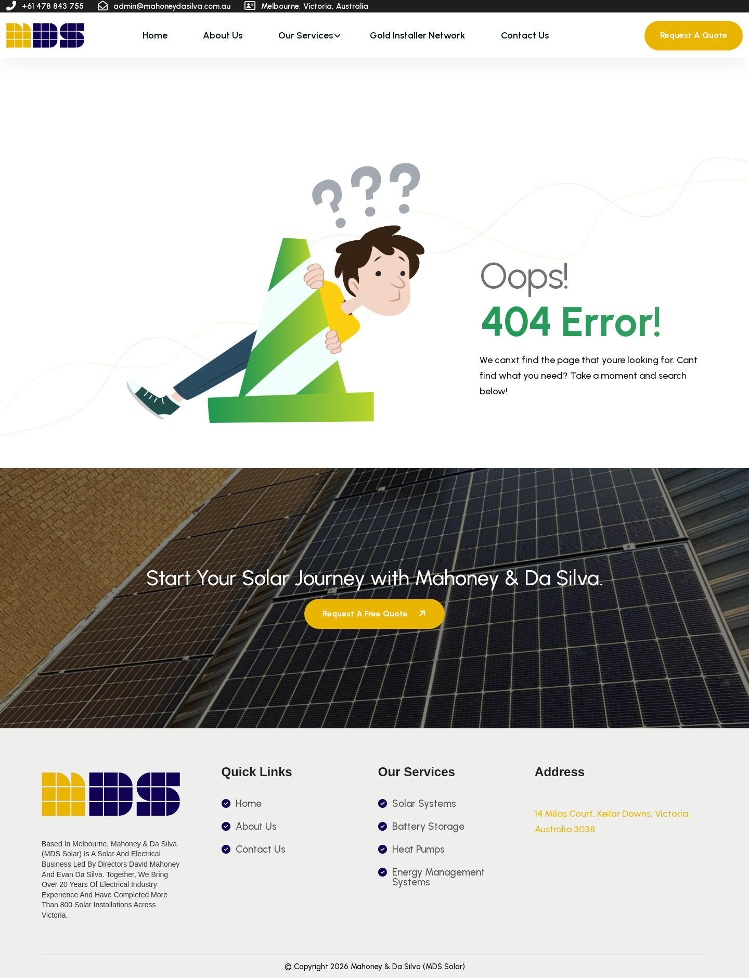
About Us (222, 35)
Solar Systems (424, 803)
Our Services (305, 35)
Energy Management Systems (438, 877)
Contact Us (525, 35)
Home (155, 35)
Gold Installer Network (417, 35)
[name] (45, 35)
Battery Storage (428, 826)
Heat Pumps (418, 849)
